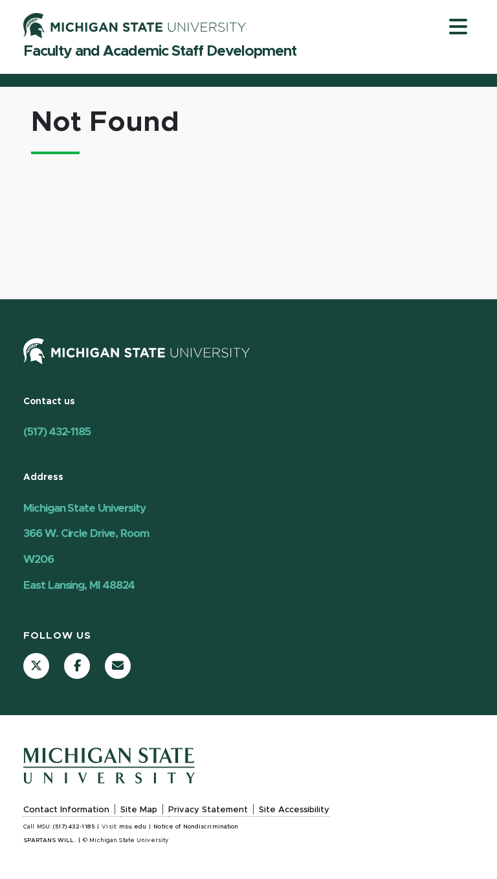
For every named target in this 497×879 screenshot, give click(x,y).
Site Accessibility (294, 810)
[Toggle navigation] (458, 26)
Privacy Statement (208, 810)
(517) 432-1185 (57, 431)
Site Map (138, 810)
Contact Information (66, 810)
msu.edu (132, 827)
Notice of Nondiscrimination (195, 827)
